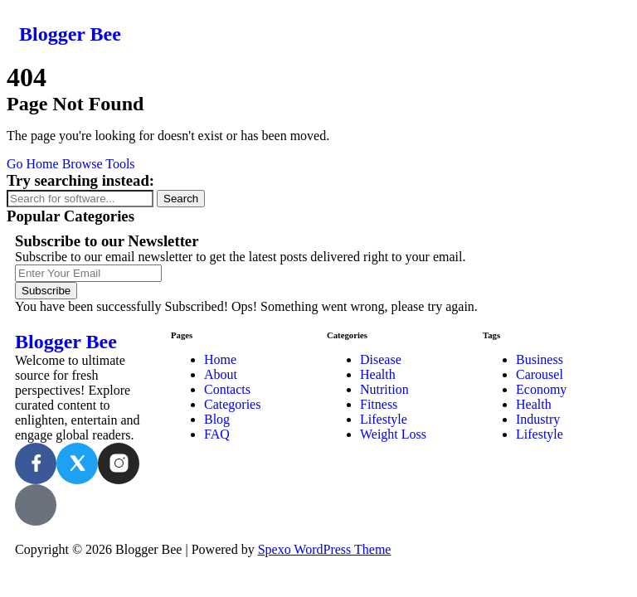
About (220, 374)
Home (220, 359)
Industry (538, 419)
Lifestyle (383, 419)
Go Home (33, 164)
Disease (380, 359)
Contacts (227, 389)
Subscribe (46, 290)
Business (539, 359)
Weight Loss (393, 434)
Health (378, 374)
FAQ (217, 434)
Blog (217, 419)
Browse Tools (98, 164)
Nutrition (384, 389)
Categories (232, 404)
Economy (541, 389)
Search (180, 198)
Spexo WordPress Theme (324, 549)
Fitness (378, 404)
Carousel (539, 374)
